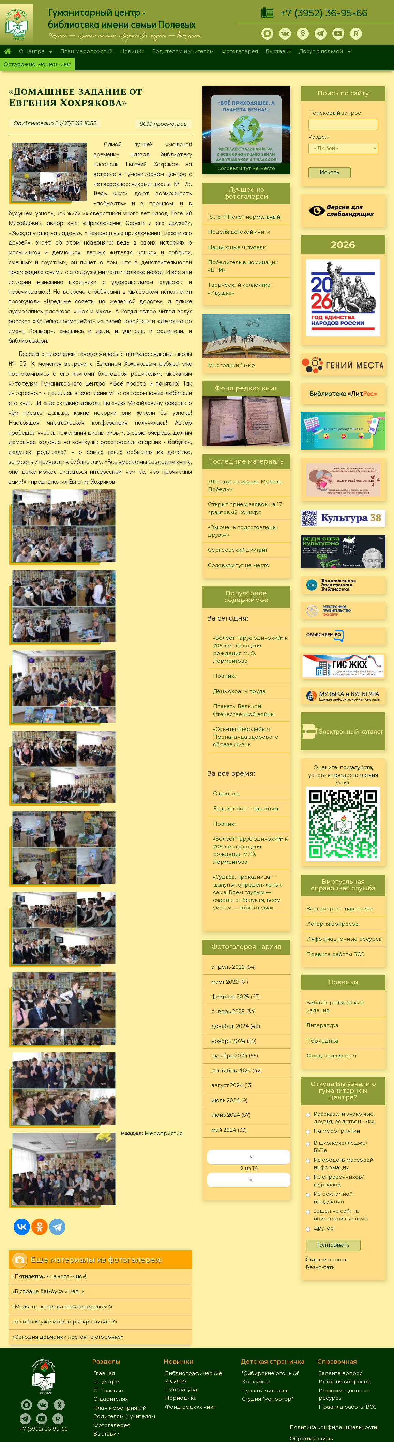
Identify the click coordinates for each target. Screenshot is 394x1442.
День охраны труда (239, 691)
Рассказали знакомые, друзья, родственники (340, 1117)
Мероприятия (113, 672)
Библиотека (343, 393)
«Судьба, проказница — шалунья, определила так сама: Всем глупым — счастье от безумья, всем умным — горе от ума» (247, 892)
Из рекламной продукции (329, 1197)
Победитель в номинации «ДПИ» (243, 266)
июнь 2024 (225, 1115)
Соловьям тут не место (246, 168)
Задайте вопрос (341, 1313)
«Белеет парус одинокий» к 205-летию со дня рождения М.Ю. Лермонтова (250, 649)
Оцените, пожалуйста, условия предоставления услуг (343, 775)
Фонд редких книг (332, 1055)
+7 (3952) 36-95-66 (324, 13)
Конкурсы (255, 1321)
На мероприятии (333, 1132)
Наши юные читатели (237, 247)
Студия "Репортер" (267, 1339)
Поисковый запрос (334, 113)
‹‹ (250, 1157)
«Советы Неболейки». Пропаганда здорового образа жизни (245, 737)
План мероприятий (86, 51)
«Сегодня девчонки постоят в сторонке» (67, 841)
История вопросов (332, 924)
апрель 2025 (228, 966)
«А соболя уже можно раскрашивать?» (64, 826)
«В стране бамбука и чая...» (48, 796)
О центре (33, 52)
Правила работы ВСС (335, 954)
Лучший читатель (265, 1330)
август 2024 (227, 1085)
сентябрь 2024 (231, 1070)
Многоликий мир (231, 365)
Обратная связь (311, 1378)
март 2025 (225, 981)
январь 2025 (228, 1011)
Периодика (322, 1040)
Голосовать (333, 1245)
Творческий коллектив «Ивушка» (239, 289)
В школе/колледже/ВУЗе (336, 1146)
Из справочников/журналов (335, 1180)
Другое (320, 1229)
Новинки (132, 51)
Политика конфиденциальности (333, 1367)
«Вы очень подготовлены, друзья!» (243, 531)
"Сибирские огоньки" (271, 1313)
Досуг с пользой (323, 52)
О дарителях (110, 1339)
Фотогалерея (239, 51)
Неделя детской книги (239, 232)
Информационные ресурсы (344, 939)
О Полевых (108, 1330)
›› (250, 1179)
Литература (322, 1025)
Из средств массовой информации (339, 1163)
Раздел (318, 137)
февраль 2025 (230, 996)
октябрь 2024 (229, 1055)
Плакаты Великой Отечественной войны (244, 710)
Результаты (321, 1267)
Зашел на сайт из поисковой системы (337, 1214)
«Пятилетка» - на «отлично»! (49, 781)
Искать (329, 172)
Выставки (279, 51)
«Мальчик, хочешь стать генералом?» (62, 811)
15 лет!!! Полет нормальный (244, 217)
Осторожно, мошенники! (37, 64)
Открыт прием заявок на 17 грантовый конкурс (245, 508)
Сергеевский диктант (238, 550)
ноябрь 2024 (228, 1041)
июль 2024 (225, 1100)
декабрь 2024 (230, 1026)
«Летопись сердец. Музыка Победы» (245, 485)
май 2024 (223, 1130)
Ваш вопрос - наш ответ (246, 808)
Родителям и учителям (183, 51)
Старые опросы (327, 1259)
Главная (7, 51)
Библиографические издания (335, 1006)
